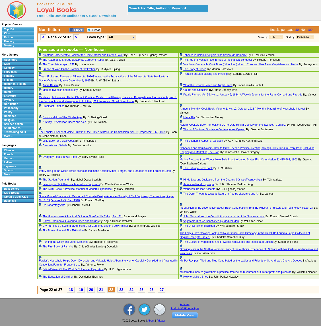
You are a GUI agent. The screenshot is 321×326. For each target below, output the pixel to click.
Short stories (12, 128)
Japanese (10, 166)
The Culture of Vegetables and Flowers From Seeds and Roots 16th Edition (228, 241)
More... (8, 136)
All (110, 37)
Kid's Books (11, 192)
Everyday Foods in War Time (60, 156)
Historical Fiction (15, 83)
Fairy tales (10, 71)
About (150, 320)
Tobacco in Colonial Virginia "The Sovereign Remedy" (215, 55)
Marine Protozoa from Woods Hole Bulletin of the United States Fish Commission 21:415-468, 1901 (239, 159)
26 (152, 290)
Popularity (303, 36)
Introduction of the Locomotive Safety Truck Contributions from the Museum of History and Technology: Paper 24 (246, 207)
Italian (8, 162)
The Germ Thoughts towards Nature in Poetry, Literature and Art (221, 193)
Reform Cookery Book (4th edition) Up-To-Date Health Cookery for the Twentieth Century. (233, 124)
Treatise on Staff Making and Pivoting (205, 73)
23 (121, 290)
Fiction (8, 37)
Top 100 (9, 29)
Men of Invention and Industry (60, 89)
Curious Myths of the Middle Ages (62, 117)
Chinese (9, 150)
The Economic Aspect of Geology (203, 140)
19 (81, 290)
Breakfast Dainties (53, 106)
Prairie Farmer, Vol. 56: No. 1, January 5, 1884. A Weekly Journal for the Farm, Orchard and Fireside (242, 94)
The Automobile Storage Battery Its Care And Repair (74, 59)
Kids (7, 33)
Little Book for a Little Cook (58, 140)
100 (310, 29)
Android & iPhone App (185, 308)
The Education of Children (58, 276)
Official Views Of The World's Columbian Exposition (73, 269)
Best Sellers (11, 188)
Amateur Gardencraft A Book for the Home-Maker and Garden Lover (83, 55)
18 (71, 290)
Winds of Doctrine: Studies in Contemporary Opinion (214, 129)
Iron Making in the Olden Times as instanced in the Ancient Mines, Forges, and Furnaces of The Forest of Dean (105, 170)
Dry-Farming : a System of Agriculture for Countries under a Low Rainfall (85, 225)
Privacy (160, 320)
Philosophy (11, 108)
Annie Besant (50, 85)
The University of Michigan (199, 225)
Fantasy (9, 41)
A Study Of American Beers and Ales (64, 122)
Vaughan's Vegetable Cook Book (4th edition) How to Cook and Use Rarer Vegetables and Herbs (240, 64)
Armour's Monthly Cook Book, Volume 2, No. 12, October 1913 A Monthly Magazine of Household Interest (242, 108)
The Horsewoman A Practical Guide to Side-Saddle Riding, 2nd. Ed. (83, 216)
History (8, 87)
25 (142, 290)
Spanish (9, 170)
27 (162, 290)
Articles (184, 304)
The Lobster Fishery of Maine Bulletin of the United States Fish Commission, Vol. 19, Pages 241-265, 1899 (102, 132)
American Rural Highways (198, 184)
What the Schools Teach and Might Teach (208, 85)
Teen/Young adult (15, 132)
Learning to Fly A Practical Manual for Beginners (71, 184)
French (8, 154)
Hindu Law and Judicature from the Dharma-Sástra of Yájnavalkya (222, 179)
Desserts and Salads (55, 145)
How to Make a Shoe (195, 276)
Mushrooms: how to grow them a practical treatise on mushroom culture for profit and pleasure (236, 272)
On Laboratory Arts (54, 205)
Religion (9, 120)
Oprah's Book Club (16, 196)
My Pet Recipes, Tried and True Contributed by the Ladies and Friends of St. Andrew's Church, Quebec (241, 260)
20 (91, 290)
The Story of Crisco (194, 69)
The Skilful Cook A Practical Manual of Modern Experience (77, 189)
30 (297, 29)
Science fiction (13, 124)
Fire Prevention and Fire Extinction (63, 230)
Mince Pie (189, 117)
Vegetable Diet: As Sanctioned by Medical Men (211, 221)
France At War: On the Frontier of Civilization (69, 69)
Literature (10, 96)
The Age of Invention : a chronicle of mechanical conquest (217, 59)
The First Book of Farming (58, 246)
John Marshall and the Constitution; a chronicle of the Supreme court (224, 216)
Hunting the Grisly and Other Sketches (65, 241)
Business (10, 200)
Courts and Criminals (195, 89)
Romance (10, 116)
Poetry (8, 112)
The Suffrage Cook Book (198, 168)
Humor (8, 91)
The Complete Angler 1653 (58, 64)
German (9, 158)
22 (111, 290)
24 (132, 290)
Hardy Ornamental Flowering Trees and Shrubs (71, 221)
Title (272, 36)
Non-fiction (11, 104)
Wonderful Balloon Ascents (199, 189)
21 (101, 290)
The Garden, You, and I (56, 179)
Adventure (10, 59)
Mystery (9, 45)
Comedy (9, 67)
